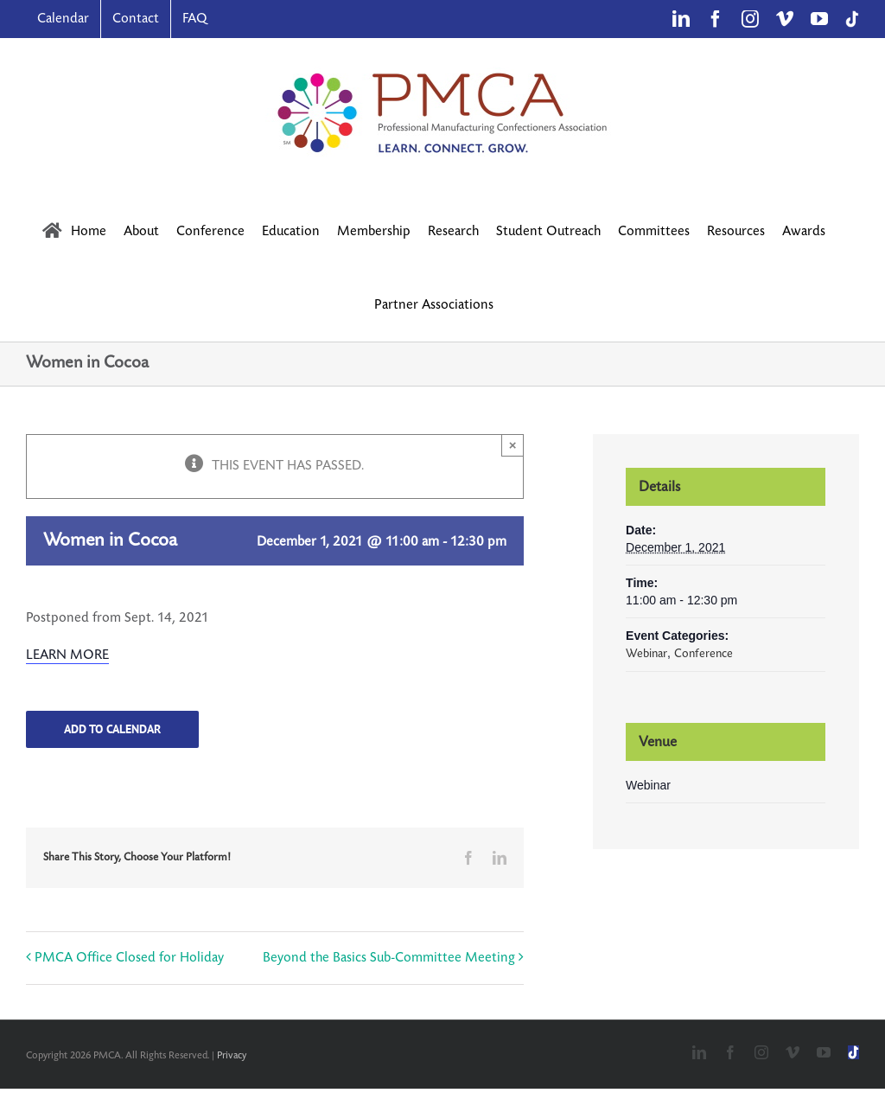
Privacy (231, 1055)
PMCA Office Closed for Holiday (129, 957)
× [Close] (513, 445)
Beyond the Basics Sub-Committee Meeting (389, 957)
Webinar (646, 654)
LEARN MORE (67, 655)
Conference (703, 654)
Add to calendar (112, 729)
